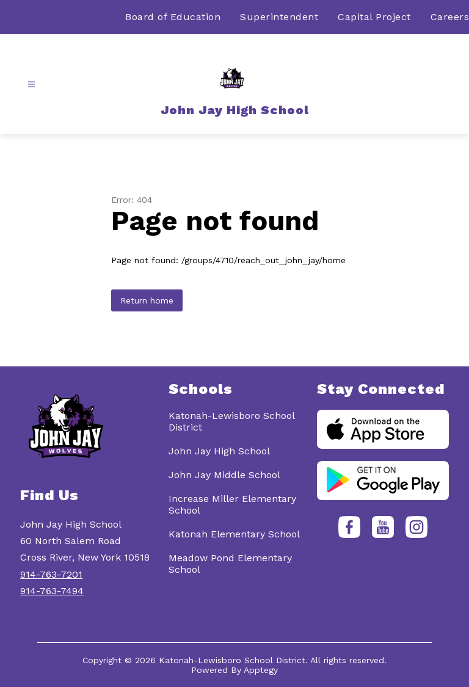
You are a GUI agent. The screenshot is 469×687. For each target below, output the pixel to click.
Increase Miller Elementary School (232, 504)
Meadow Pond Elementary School (230, 563)
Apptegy (261, 670)
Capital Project (374, 17)
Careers (450, 17)
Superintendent (279, 17)
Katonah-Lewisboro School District (231, 421)
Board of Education (172, 17)
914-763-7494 (52, 591)
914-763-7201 (51, 574)
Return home (146, 300)
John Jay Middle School (224, 475)
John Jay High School (219, 451)
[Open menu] (31, 85)
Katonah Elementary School (234, 534)
